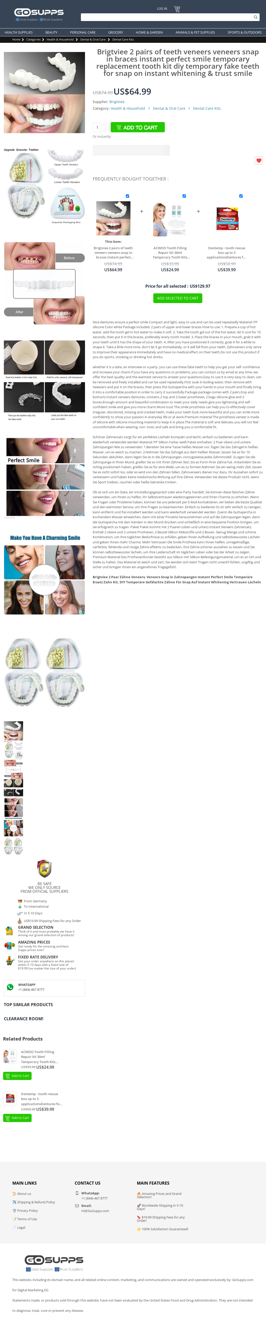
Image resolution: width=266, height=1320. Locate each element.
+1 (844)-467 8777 (31, 989)
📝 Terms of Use (24, 1219)
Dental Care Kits (123, 39)
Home (16, 39)
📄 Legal (18, 1227)
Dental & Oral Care (93, 39)
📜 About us (21, 1193)
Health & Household (60, 39)
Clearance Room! (23, 1019)
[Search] (169, 17)
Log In (162, 8)
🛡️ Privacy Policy (25, 1210)
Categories (33, 39)
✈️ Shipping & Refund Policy (33, 1202)
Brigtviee (117, 101)
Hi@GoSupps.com (95, 1210)
